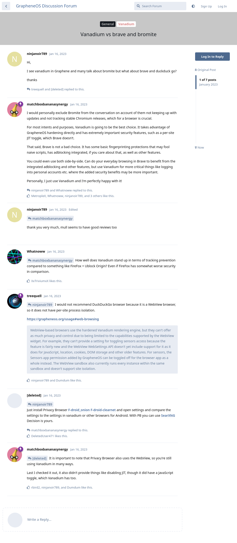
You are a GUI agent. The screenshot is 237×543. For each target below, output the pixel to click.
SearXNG (168, 415)
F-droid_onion (79, 410)
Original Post (205, 70)
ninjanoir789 (42, 304)
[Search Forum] (160, 6)
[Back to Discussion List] (6, 6)
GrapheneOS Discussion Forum (46, 6)
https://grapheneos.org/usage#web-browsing (63, 319)
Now (199, 147)
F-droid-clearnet (103, 410)
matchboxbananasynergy (52, 218)
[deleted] (39, 458)
